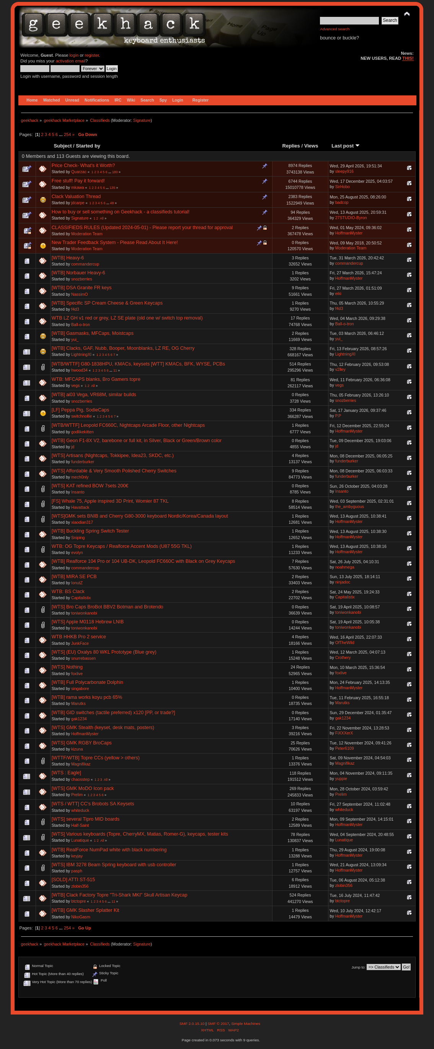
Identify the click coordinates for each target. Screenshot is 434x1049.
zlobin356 (79, 886)
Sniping (78, 537)
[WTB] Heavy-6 (68, 258)
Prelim (77, 794)
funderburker (82, 461)
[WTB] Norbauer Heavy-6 (78, 272)
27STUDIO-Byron (351, 217)
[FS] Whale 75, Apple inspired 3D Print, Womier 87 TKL (110, 501)
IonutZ (77, 582)
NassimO (79, 294)
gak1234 (79, 718)
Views (311, 146)
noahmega (344, 567)
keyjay (77, 856)
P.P (338, 415)
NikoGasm (80, 917)
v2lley (340, 369)
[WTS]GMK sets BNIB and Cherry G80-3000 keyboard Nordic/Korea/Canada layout (140, 516)
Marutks (78, 703)
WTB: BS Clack (68, 591)
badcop (342, 202)
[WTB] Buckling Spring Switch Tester (90, 531)
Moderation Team (87, 233)
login (74, 55)
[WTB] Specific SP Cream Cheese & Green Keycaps (107, 303)
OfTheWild (344, 642)
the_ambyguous (349, 506)
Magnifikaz (81, 764)
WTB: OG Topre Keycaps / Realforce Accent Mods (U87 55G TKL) (122, 546)
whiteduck (80, 810)
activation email (70, 61)
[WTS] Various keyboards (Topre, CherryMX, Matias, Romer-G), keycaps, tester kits (140, 834)
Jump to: (358, 967)
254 (67, 134)
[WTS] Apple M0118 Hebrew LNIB (88, 621)
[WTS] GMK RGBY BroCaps (82, 743)
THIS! (407, 58)
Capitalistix (81, 597)
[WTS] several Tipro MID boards (85, 819)
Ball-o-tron (80, 324)
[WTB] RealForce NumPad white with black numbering (109, 849)
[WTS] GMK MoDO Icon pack (83, 788)
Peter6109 (344, 748)
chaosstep (80, 779)
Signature (142, 120)
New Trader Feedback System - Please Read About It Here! (115, 242)
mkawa (77, 187)
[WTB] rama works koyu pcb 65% (87, 697)
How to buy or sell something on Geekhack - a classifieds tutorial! (120, 212)
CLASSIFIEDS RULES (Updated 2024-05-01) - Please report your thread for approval (142, 227)
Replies (291, 146)
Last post (345, 146)
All (102, 218)
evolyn (77, 552)
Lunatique (80, 840)
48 (112, 203)
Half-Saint (80, 825)
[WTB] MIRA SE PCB (74, 576)
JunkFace (80, 643)
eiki (338, 293)
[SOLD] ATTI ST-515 (73, 879)
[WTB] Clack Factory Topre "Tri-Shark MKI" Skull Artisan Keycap (120, 895)
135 (112, 188)
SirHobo (342, 186)
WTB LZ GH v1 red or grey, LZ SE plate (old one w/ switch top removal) (127, 318)
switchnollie (81, 416)
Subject (63, 146)
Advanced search (334, 29)
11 (115, 370)
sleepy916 (344, 171)
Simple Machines (245, 1023)
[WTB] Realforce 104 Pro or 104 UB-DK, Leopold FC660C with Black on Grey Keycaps (143, 561)
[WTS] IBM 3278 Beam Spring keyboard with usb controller (114, 864)
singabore (80, 688)
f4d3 (75, 309)
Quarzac (78, 171)
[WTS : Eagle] (66, 772)
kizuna (77, 749)
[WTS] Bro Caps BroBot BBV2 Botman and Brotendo (107, 607)
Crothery (343, 657)
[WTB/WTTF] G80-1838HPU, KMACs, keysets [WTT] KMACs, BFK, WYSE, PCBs (138, 364)
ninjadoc (342, 582)
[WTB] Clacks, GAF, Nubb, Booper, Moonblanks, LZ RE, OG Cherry (123, 348)
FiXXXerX (344, 733)
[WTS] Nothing (67, 667)
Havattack (80, 507)
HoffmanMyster (349, 233)
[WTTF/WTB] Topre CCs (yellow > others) (96, 758)
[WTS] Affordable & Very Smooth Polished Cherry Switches (114, 471)
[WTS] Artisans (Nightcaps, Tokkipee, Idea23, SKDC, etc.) (113, 455)
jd (72, 446)
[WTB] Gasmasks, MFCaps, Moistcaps (93, 333)
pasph (76, 871)
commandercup (85, 264)
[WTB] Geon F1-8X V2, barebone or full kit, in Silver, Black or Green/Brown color (137, 440)
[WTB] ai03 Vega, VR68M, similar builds (94, 394)
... (61, 134)
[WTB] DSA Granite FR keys (82, 287)
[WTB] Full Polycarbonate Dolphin (87, 682)
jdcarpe (78, 202)
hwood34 (79, 370)
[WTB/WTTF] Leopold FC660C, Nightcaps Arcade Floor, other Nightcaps (128, 425)
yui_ (74, 339)
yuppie (341, 778)
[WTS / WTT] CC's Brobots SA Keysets (93, 803)
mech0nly (79, 477)
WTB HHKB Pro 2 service (79, 636)
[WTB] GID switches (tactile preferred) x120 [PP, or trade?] (113, 712)
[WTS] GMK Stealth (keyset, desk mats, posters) (103, 727)
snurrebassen (83, 658)
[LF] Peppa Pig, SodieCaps (80, 410)
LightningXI (81, 354)
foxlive (77, 673)
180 (115, 172)
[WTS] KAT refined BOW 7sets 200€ (90, 485)
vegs (75, 385)
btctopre (78, 901)
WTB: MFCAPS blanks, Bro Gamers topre (96, 379)
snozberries (81, 279)
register (92, 55)
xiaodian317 (82, 522)
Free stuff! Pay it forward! (78, 181)
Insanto (78, 492)
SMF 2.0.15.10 (192, 1023)
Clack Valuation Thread (76, 196)
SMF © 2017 (218, 1023)
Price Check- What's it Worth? (83, 165)
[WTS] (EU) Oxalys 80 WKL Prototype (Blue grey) (104, 652)
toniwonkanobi (84, 613)
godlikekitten (82, 431)
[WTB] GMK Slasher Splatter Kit (85, 910)
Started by (88, 146)
